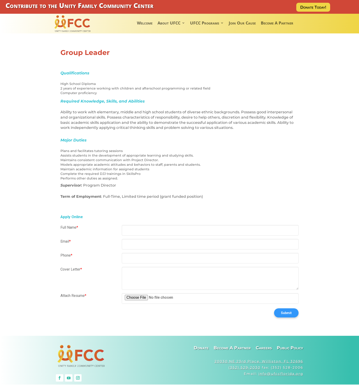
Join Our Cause (242, 23)
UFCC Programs (204, 23)
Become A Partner (277, 23)
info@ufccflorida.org (280, 374)
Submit (286, 313)
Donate (201, 349)
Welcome (144, 23)
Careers (264, 349)
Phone (66, 256)
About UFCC (169, 23)
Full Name (69, 228)
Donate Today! (314, 7)
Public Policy (290, 349)
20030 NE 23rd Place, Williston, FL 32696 (259, 362)
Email (65, 242)
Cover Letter (71, 270)
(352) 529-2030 (244, 368)
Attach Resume (73, 296)
